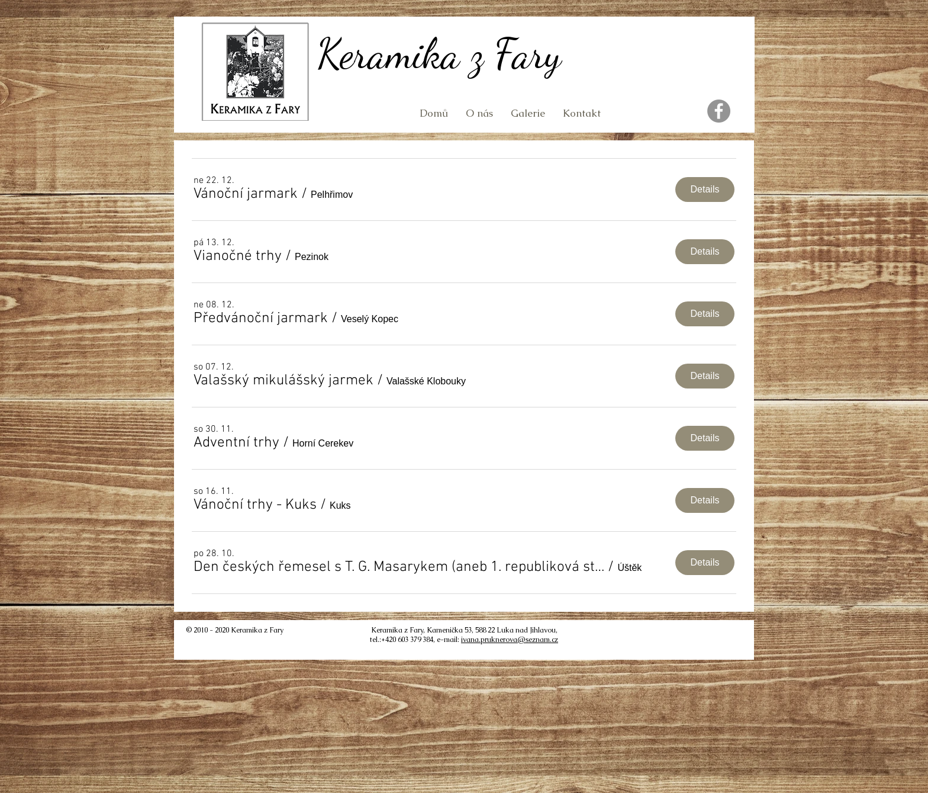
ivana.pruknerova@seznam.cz (509, 639)
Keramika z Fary (439, 54)
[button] (246, 194)
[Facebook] (718, 111)
